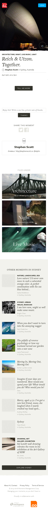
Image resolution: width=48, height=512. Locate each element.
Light (34, 54)
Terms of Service (38, 485)
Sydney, (27, 69)
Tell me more (23, 88)
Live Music (26, 54)
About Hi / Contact (10, 485)
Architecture (8, 54)
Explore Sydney (24, 467)
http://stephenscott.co (24, 151)
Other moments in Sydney (24, 270)
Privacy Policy (24, 485)
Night (18, 54)
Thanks (24, 115)
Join (42, 5)
